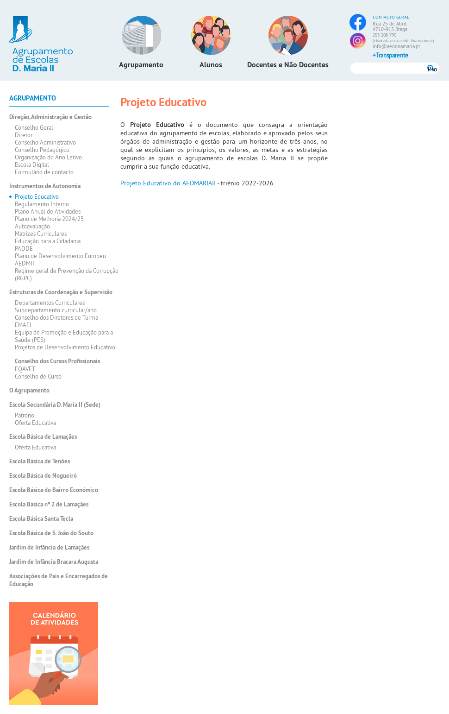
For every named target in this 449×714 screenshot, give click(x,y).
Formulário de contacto (44, 172)
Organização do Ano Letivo (48, 157)
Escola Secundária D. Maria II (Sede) (54, 405)
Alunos (211, 65)
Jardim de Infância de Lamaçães (49, 547)
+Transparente (390, 55)
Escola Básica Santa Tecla (41, 519)
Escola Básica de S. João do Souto (51, 533)
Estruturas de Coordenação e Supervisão (60, 292)
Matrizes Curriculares (41, 233)
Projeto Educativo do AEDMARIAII (168, 183)
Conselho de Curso (38, 376)
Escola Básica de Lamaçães (43, 437)
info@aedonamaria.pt (396, 46)
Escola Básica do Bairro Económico (53, 490)
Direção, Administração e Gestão (50, 117)
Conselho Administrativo (45, 142)
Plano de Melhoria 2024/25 (49, 218)
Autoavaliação (32, 226)
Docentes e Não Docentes (288, 65)
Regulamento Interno (42, 204)
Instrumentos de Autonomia (45, 186)
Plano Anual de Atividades (48, 211)
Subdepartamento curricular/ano (56, 310)
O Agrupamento (29, 390)
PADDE (24, 248)
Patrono (24, 415)
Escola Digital (32, 164)
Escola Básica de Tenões (39, 461)
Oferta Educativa (35, 422)
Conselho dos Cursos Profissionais (57, 361)
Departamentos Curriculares (50, 302)
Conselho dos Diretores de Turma (56, 317)
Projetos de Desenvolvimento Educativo (65, 347)
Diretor (23, 135)
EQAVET (25, 369)
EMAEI (23, 325)
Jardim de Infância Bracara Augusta (53, 562)
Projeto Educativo (37, 196)
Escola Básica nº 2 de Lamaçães (48, 504)
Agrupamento (141, 65)
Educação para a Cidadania (48, 241)
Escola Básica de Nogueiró (43, 476)
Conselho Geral (34, 127)
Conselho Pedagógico (42, 149)
